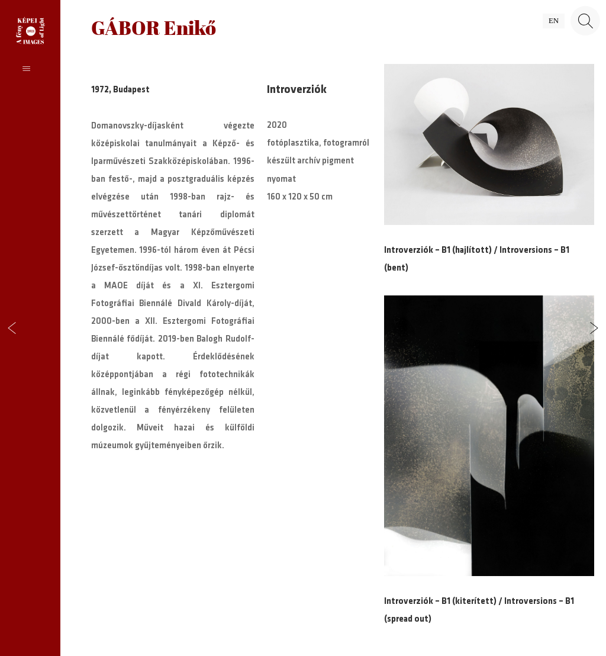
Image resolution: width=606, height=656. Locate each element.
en (554, 21)
